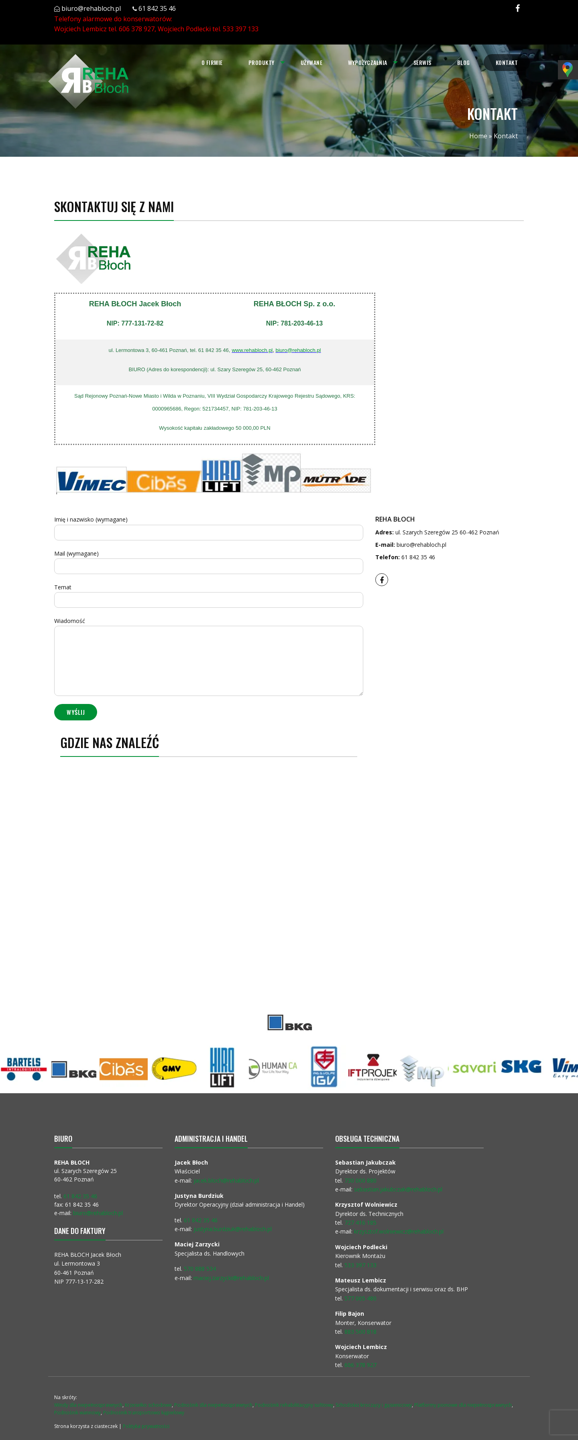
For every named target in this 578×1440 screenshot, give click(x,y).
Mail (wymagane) (208, 562)
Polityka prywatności (146, 1426)
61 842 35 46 (157, 8)
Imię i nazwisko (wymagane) (208, 528)
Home (478, 135)
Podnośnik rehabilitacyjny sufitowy (294, 1405)
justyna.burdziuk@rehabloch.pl (232, 1229)
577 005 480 (360, 1298)
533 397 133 (240, 28)
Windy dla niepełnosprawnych (88, 1405)
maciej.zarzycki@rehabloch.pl (232, 1278)
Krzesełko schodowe (148, 1405)
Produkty (261, 62)
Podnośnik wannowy (77, 1412)
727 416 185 (360, 1222)
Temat (208, 595)
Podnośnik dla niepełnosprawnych (213, 1405)
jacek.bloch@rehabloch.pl (226, 1180)
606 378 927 (137, 28)
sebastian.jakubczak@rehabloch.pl (398, 1189)
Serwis (422, 62)
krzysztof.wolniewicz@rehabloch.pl (399, 1231)
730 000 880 (360, 1180)
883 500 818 (360, 1331)
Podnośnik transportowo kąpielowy (143, 1412)
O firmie (211, 62)
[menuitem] (211, 62)
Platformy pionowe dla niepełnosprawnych (463, 1405)
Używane (311, 62)
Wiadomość (208, 656)
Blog (463, 62)
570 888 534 (200, 1268)
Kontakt (507, 62)
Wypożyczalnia (367, 62)
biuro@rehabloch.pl (91, 8)
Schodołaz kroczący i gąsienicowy (374, 1405)
